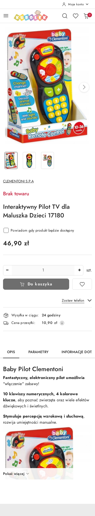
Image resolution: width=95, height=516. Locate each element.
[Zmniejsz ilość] (7, 270)
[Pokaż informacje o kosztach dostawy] (62, 323)
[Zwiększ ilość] (79, 270)
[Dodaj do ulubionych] (82, 284)
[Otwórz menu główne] (6, 16)
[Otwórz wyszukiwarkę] (65, 16)
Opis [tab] (11, 351)
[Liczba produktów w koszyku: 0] (86, 16)
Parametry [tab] (38, 351)
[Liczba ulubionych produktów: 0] (75, 16)
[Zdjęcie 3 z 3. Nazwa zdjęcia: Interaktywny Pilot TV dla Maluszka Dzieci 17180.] (48, 160)
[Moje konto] (75, 4)
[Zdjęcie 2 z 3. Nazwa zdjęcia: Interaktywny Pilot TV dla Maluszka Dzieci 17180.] (29, 160)
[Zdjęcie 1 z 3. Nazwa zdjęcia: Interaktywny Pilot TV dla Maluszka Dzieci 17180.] (11, 160)
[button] (84, 87)
